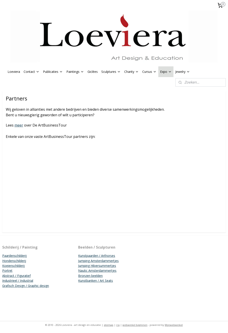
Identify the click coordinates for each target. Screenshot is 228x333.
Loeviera (14, 71)
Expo (166, 71)
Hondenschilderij (14, 261)
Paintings (75, 71)
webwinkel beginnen (134, 325)
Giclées (93, 71)
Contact (31, 71)
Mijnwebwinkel (174, 325)
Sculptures (111, 71)
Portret (7, 270)
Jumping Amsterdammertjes (98, 261)
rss (118, 325)
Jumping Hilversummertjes (97, 266)
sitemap (108, 325)
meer (18, 125)
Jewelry (182, 71)
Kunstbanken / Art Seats (95, 280)
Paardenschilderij (14, 255)
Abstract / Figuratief (16, 276)
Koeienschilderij (13, 266)
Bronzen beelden (90, 276)
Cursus (149, 71)
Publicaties (53, 71)
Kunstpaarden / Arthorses (96, 255)
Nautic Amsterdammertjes (97, 270)
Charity (131, 71)
